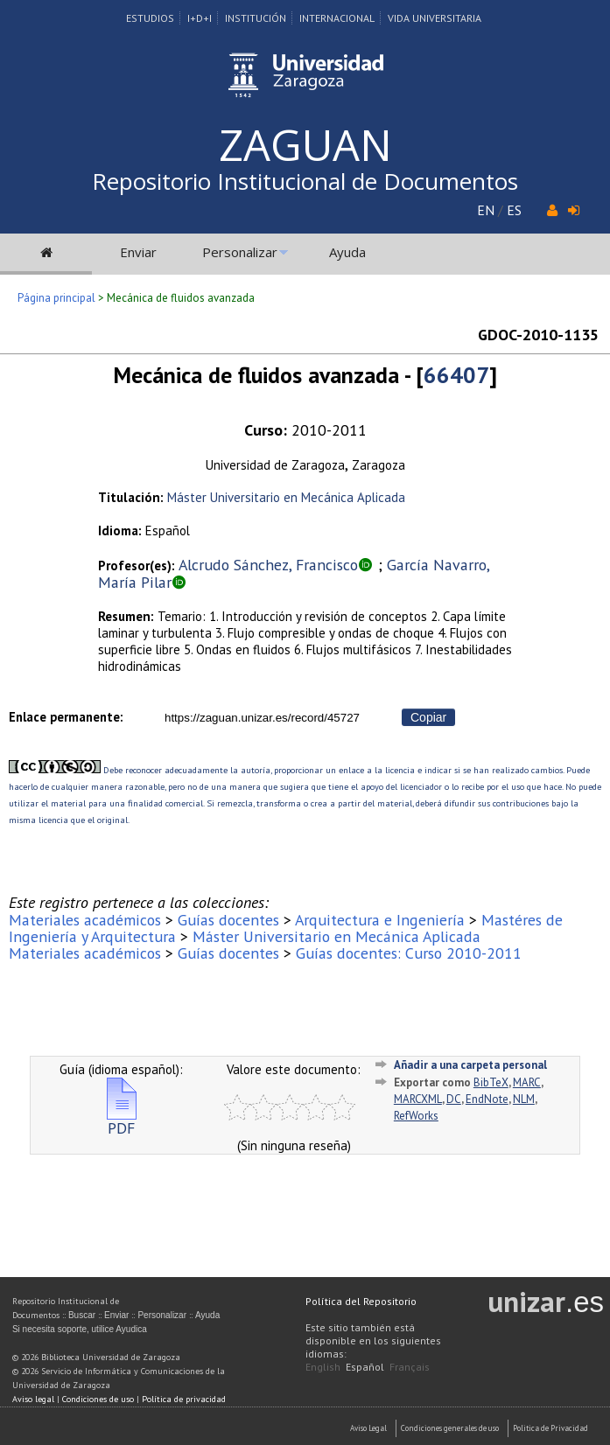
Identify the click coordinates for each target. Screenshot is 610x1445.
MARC (527, 1082)
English (322, 1366)
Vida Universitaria (434, 17)
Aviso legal (33, 1399)
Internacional (337, 17)
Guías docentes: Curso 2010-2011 (409, 953)
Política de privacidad (184, 1399)
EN (485, 210)
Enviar (138, 252)
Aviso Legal (368, 1428)
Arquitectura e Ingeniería (380, 920)
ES (514, 210)
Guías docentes (228, 920)
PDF (122, 1121)
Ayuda (347, 252)
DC (453, 1099)
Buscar (81, 1315)
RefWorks (416, 1115)
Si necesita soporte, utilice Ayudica (79, 1329)
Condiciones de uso (98, 1399)
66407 (456, 374)
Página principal (56, 297)
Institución (255, 17)
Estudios (150, 17)
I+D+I (199, 17)
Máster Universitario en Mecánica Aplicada (286, 497)
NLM (524, 1099)
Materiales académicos (85, 920)
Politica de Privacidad (550, 1428)
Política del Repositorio (361, 1301)
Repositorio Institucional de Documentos (305, 181)
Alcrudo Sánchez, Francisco (268, 565)
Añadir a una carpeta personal (470, 1065)
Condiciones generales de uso (450, 1428)
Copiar (428, 717)
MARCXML (418, 1099)
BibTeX (490, 1082)
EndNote (487, 1099)
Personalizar (239, 252)
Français (409, 1366)
